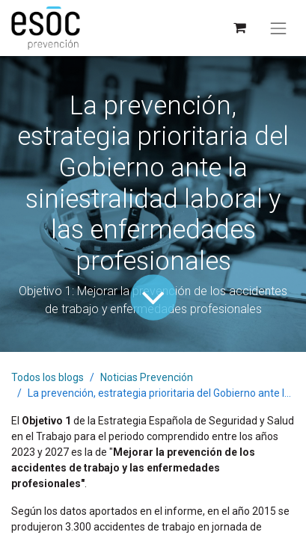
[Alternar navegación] (278, 28)
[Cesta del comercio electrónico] (239, 28)
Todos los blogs (47, 377)
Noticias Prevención (146, 377)
